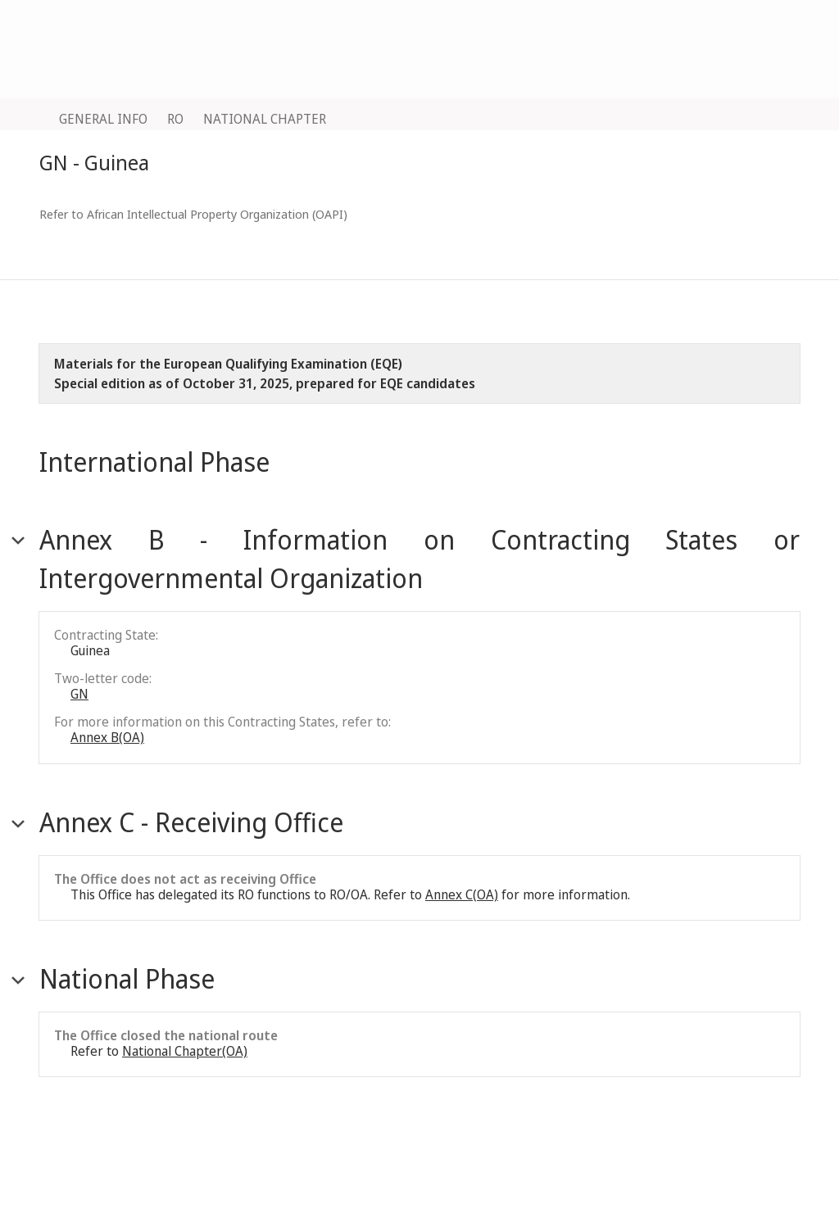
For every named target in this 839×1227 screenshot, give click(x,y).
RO (175, 119)
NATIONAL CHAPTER (264, 119)
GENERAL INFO (103, 119)
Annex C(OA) (461, 894)
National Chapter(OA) (184, 1051)
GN (79, 694)
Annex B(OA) (107, 737)
